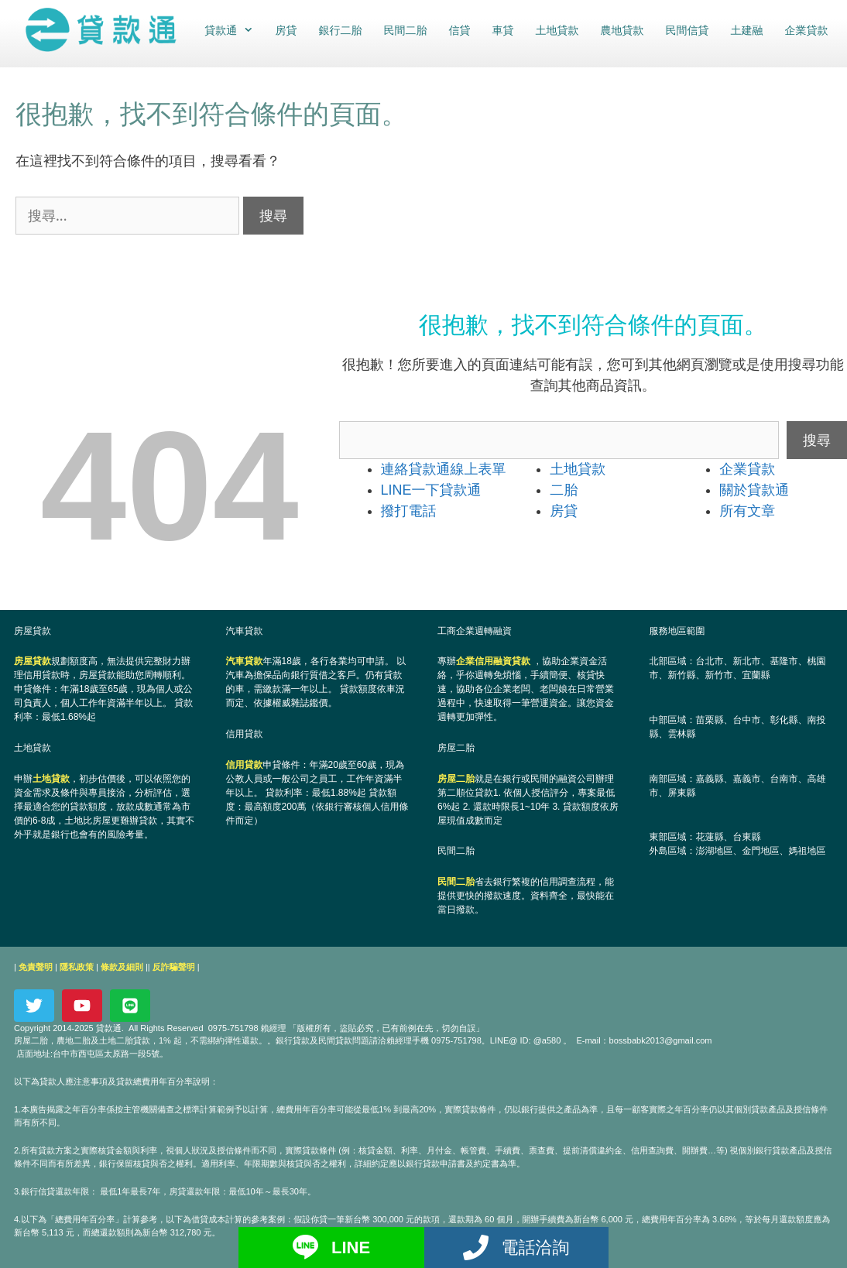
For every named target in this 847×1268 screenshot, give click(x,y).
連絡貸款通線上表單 (443, 469)
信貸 (459, 30)
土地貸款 (556, 30)
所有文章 (747, 511)
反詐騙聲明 (174, 967)
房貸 (286, 30)
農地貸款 (621, 30)
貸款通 (233, 30)
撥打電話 (409, 511)
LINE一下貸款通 (431, 490)
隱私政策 (77, 967)
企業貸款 (806, 30)
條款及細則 (122, 967)
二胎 (564, 490)
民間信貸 (686, 30)
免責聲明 (36, 967)
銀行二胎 (340, 30)
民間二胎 (405, 30)
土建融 (746, 30)
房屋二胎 (456, 778)
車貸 (502, 30)
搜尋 (817, 439)
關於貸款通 (754, 490)
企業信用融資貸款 (493, 661)
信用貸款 (244, 764)
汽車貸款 (244, 661)
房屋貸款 (32, 661)
